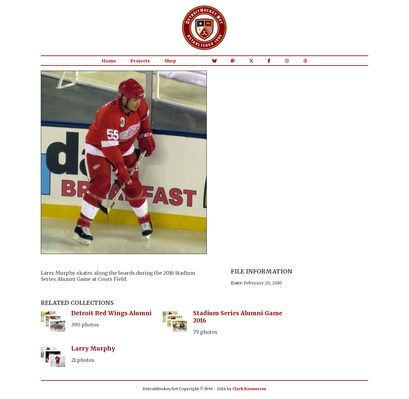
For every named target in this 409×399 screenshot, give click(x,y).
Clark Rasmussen (249, 389)
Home (109, 61)
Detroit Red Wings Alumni (111, 313)
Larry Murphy (93, 348)
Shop (170, 61)
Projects (140, 61)
